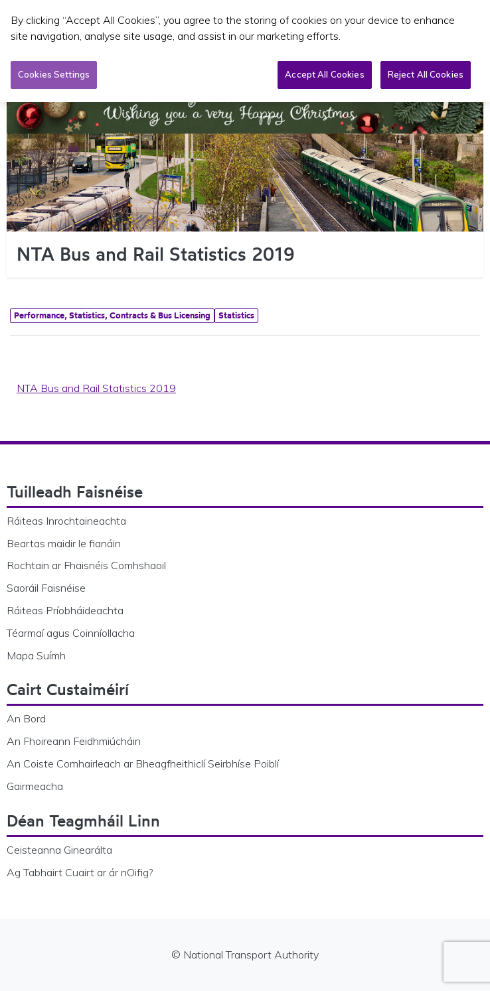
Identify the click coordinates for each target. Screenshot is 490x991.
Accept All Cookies (324, 72)
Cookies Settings (54, 72)
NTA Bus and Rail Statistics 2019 (96, 388)
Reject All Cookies (425, 72)
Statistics (236, 315)
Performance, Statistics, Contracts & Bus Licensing (112, 315)
